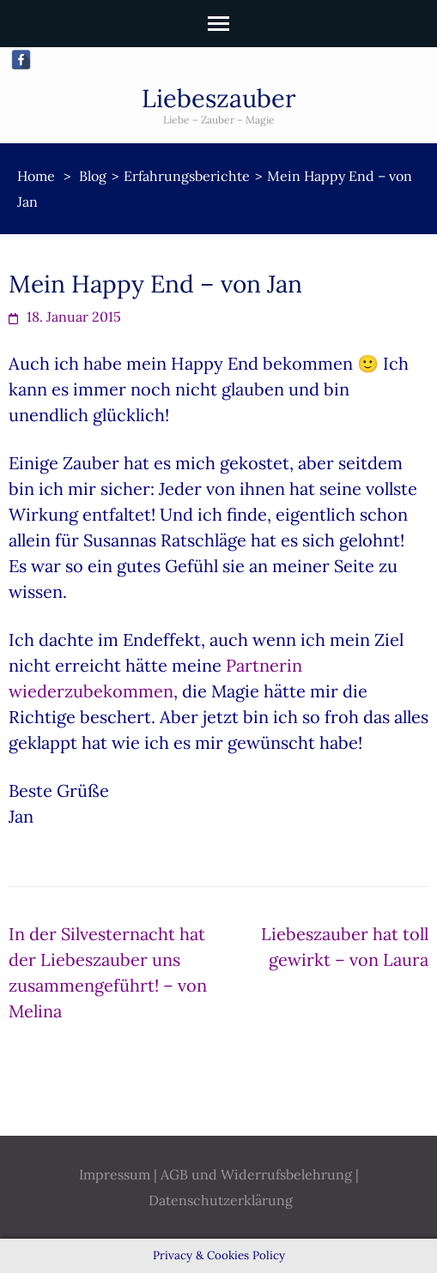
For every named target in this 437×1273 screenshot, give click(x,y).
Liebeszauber (219, 98)
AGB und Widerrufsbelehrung (256, 1174)
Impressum (114, 1174)
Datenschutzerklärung (221, 1200)
